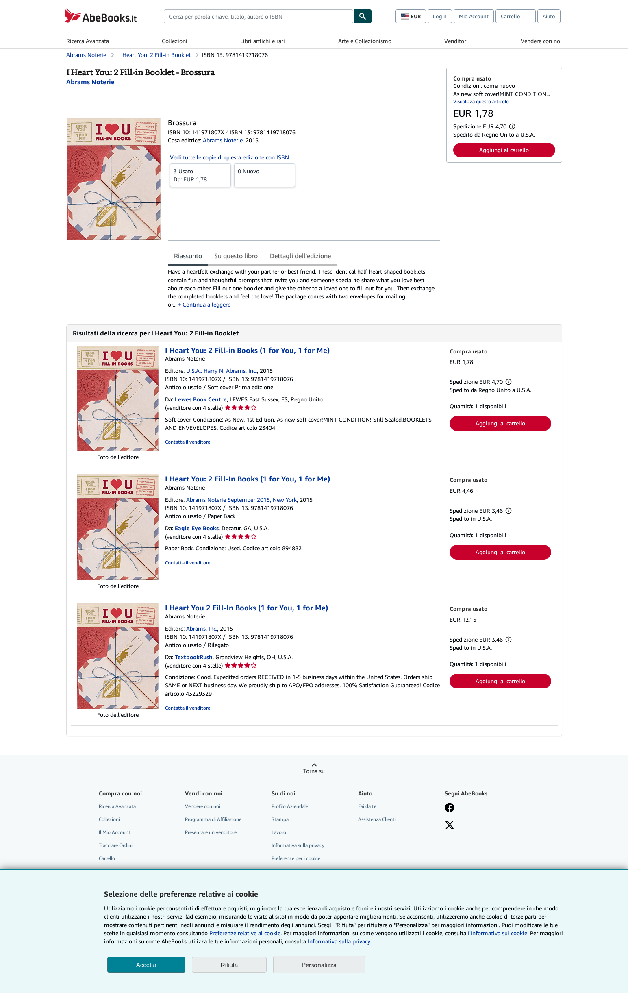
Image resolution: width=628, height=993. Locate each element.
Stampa (280, 819)
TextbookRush (194, 656)
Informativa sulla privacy (298, 845)
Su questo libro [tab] (236, 256)
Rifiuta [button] (229, 964)
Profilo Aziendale (290, 806)
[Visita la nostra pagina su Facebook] (449, 808)
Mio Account (474, 16)
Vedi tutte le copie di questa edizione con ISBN (229, 157)
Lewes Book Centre (201, 399)
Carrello (107, 858)
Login (440, 16)
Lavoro (279, 832)
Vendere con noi (541, 40)
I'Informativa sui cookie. (498, 933)
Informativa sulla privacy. (339, 941)
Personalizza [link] (319, 964)
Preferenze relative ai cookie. (245, 933)
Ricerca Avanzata (87, 40)
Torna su (314, 770)
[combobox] (258, 16)
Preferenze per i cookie (296, 858)
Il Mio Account (114, 832)
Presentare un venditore (211, 832)
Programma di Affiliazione (213, 819)
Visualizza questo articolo (481, 101)
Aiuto (549, 16)
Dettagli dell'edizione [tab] (300, 256)
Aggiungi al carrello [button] (504, 149)
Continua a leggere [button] (206, 304)
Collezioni (174, 40)
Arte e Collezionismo (364, 40)
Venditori (456, 40)
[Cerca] (363, 16)
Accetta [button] (146, 964)
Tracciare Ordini (116, 845)
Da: (200, 175)
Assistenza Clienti (377, 819)
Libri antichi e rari (262, 40)
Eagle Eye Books (197, 528)
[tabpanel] (304, 288)
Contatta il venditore (187, 442)
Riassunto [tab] (188, 256)
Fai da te (367, 806)
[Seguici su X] (449, 826)
